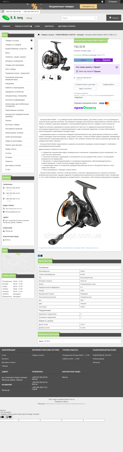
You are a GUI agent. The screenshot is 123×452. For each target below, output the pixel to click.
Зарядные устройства (14, 92)
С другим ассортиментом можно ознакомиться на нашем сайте (62, 248)
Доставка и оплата (66, 26)
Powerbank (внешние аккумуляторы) (14, 78)
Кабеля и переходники (14, 88)
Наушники (9, 83)
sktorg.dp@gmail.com (12, 212)
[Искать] (95, 18)
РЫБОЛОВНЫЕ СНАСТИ (65, 35)
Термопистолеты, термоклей (17, 73)
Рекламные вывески (13, 129)
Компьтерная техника (14, 133)
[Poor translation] (9, 417)
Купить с (103, 60)
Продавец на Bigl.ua (61, 401)
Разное (8, 120)
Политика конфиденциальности (74, 404)
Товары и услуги (22, 26)
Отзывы (8, 157)
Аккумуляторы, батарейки (16, 96)
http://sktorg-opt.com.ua (13, 208)
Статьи (8, 153)
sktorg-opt (96, 362)
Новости (8, 161)
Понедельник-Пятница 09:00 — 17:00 (75, 355)
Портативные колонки (14, 110)
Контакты (49, 26)
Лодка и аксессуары (13, 141)
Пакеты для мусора (13, 145)
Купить (83, 60)
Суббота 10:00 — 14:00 (70, 359)
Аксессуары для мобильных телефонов (17, 105)
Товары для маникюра (14, 65)
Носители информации (15, 100)
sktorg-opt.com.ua (91, 248)
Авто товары (10, 69)
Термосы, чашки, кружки (15, 57)
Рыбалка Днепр (98, 359)
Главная (6, 26)
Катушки (80, 35)
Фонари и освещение (14, 61)
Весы (7, 53)
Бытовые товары (12, 125)
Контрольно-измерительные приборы (17, 115)
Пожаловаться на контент (54, 404)
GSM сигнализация (13, 137)
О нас (37, 26)
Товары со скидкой (13, 45)
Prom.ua (71, 399)
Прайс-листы (10, 149)
